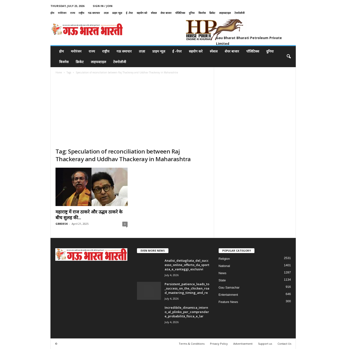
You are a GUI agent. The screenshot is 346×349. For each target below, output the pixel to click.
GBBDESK (62, 223)
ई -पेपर (129, 13)
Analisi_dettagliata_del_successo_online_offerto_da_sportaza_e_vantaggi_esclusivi (187, 264)
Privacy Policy (219, 343)
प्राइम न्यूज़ (117, 13)
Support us (265, 343)
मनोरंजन (62, 13)
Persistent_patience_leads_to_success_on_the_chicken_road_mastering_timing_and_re (187, 288)
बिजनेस (202, 13)
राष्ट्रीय (81, 13)
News (223, 273)
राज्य (72, 13)
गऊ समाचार (94, 13)
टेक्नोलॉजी (240, 13)
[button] (288, 56)
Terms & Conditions (191, 343)
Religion (224, 258)
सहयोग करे (142, 13)
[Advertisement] (132, 111)
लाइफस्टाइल (225, 13)
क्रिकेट (212, 13)
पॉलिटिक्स (180, 13)
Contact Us (284, 343)
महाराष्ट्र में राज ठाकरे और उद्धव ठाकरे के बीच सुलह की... (89, 215)
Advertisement (243, 343)
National (224, 266)
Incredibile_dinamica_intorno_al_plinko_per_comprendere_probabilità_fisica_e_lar (187, 311)
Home (59, 72)
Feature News (228, 302)
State (222, 280)
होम (52, 13)
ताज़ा (106, 13)
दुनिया (192, 13)
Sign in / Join (102, 6)
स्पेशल (154, 13)
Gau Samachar (229, 287)
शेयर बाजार (166, 13)
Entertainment (228, 294)
